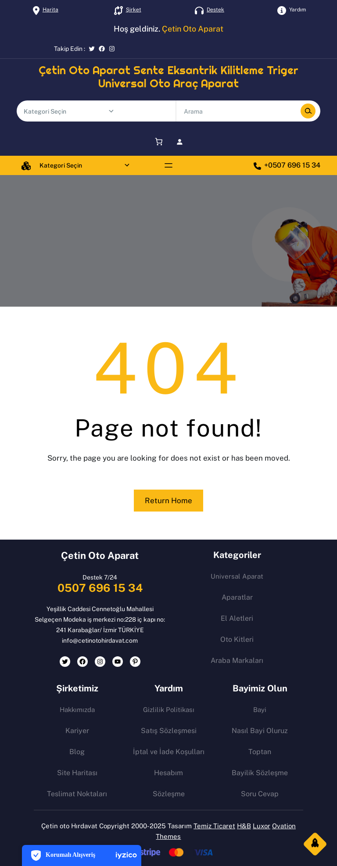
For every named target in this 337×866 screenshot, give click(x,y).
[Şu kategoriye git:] (111, 111)
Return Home (168, 500)
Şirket (133, 10)
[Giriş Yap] (180, 141)
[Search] (308, 111)
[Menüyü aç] (168, 165)
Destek (215, 10)
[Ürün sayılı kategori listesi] (66, 111)
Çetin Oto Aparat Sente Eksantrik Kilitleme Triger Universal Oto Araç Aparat (168, 76)
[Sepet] (157, 141)
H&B (244, 826)
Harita (50, 10)
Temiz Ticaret (214, 826)
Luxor (261, 826)
